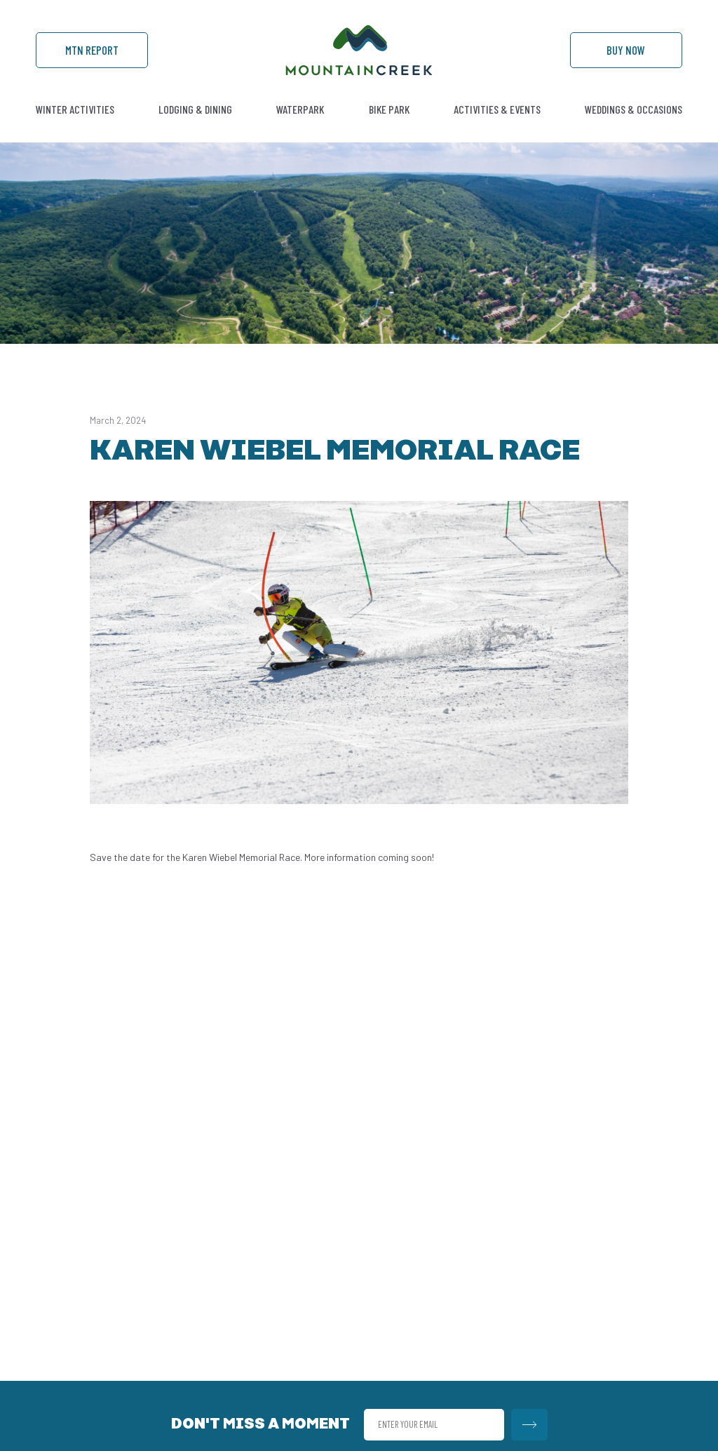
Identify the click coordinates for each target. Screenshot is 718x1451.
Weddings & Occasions (633, 109)
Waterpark (300, 109)
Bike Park (389, 109)
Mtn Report (91, 50)
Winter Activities (75, 109)
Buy (626, 50)
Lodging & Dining (195, 109)
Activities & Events (497, 109)
